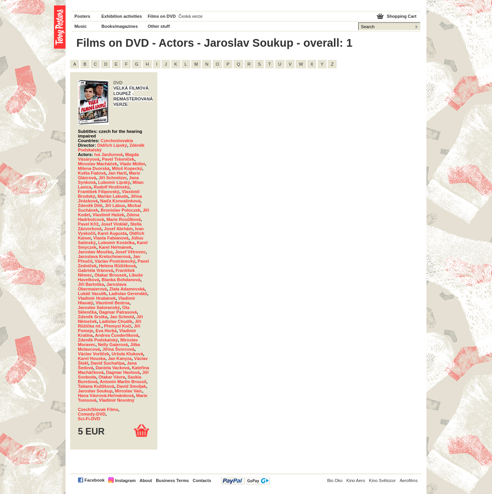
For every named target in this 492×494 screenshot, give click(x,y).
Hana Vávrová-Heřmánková (106, 395)
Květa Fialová (92, 173)
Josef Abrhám (118, 228)
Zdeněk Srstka (92, 316)
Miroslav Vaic (128, 391)
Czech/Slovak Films (98, 409)
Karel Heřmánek (115, 247)
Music (80, 26)
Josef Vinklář (114, 224)
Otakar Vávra (111, 377)
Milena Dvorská (94, 168)
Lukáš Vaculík (92, 293)
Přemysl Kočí (117, 326)
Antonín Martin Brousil (123, 381)
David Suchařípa (108, 363)
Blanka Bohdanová (121, 279)
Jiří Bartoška (91, 284)
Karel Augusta (112, 233)
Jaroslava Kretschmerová (104, 256)
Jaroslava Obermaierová (102, 286)
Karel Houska (92, 358)
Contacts (202, 480)
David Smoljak (131, 386)
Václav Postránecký (115, 261)
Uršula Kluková (127, 353)
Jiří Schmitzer (112, 177)
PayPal (245, 480)
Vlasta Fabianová (110, 238)
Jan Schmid (122, 316)
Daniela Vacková (113, 367)
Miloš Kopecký (127, 168)
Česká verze (190, 16)
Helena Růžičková (117, 265)
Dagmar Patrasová (118, 312)
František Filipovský (99, 191)
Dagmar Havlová (123, 372)
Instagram (125, 480)
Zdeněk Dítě (90, 205)
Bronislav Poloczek (120, 210)
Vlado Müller (132, 163)
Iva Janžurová (108, 154)
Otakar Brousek (110, 275)
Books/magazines (119, 26)
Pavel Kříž (88, 224)
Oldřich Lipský (112, 145)
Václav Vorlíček (93, 353)
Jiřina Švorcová (118, 349)
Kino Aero (355, 480)
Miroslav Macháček (97, 163)
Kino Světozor (382, 480)
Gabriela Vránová (95, 270)
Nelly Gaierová (113, 344)
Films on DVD (162, 16)
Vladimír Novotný (117, 400)
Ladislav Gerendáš (128, 293)
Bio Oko (334, 480)
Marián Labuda (113, 196)
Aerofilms (408, 480)
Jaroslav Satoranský (99, 307)
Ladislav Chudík (115, 321)
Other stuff (159, 26)
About (146, 480)
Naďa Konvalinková (120, 201)
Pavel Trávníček (118, 159)
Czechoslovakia (117, 140)
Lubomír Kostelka (116, 242)
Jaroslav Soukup (95, 391)
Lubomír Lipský (114, 182)
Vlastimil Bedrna (113, 302)
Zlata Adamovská (127, 289)
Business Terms (172, 480)
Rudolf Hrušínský (112, 187)
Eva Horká (106, 330)
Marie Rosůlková (123, 219)
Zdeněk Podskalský (98, 340)
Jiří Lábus (115, 205)
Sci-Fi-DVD (89, 418)
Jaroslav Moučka (95, 252)
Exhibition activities (121, 16)
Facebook (94, 480)
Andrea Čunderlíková (116, 335)
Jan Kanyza (120, 358)
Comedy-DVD (91, 414)
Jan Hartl (117, 173)
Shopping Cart (401, 16)
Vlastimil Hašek (108, 214)
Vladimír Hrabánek (97, 298)
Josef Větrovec (130, 252)
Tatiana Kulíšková (96, 386)
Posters (82, 16)
